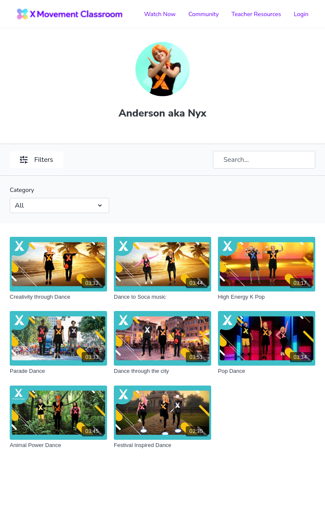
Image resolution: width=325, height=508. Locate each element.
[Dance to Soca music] (162, 297)
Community (203, 14)
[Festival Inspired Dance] (162, 445)
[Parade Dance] (58, 371)
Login (301, 14)
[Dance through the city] (162, 371)
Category (22, 190)
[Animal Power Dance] (58, 445)
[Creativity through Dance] (58, 297)
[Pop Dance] (266, 371)
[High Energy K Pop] (266, 297)
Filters (36, 159)
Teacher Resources (256, 14)
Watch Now (160, 14)
